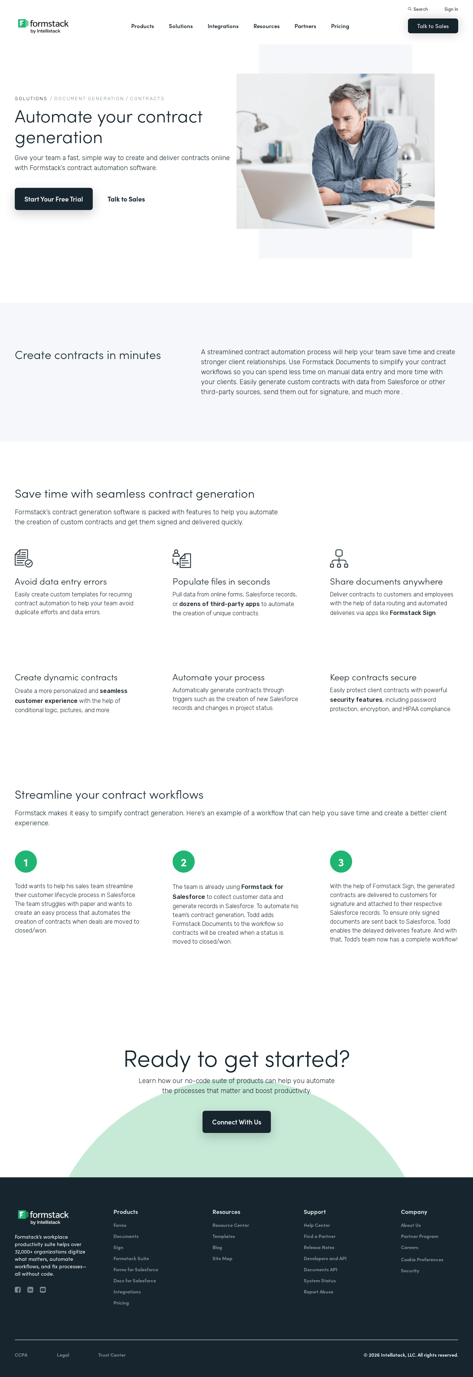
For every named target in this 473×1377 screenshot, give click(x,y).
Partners (305, 26)
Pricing (340, 26)
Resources (266, 26)
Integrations (223, 26)
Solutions (181, 26)
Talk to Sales (433, 26)
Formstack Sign (413, 612)
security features (356, 699)
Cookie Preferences (422, 1259)
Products (142, 26)
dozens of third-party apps (219, 604)
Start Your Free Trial (53, 198)
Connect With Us (236, 1121)
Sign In (451, 9)
